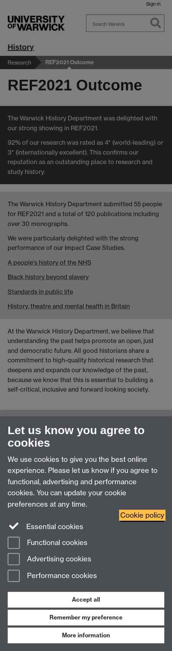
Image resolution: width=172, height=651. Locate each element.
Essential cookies (45, 526)
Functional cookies (48, 543)
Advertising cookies (49, 560)
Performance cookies (52, 576)
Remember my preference (86, 617)
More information (86, 635)
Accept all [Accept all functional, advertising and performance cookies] (86, 599)
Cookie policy (142, 515)
